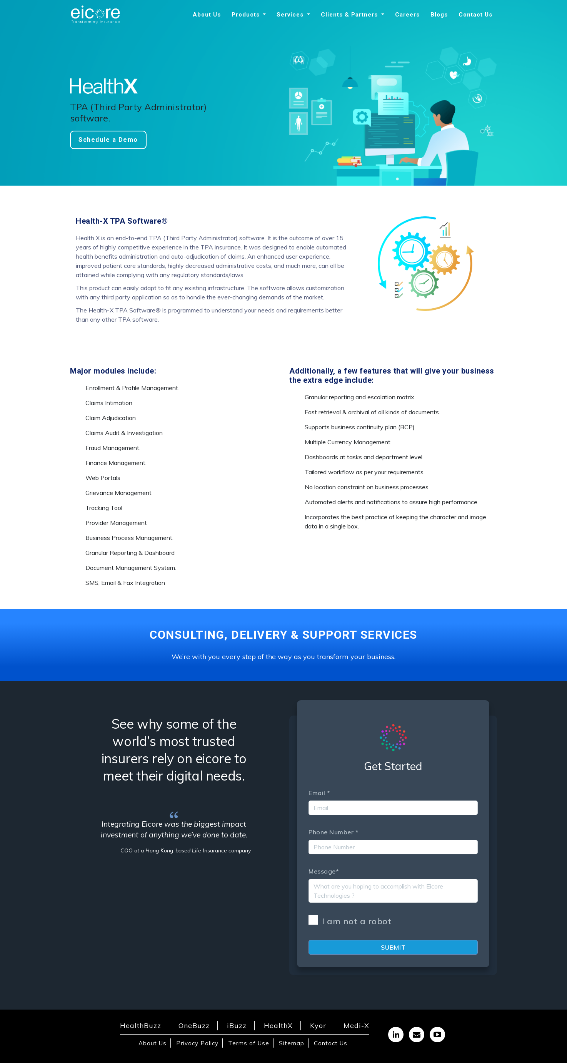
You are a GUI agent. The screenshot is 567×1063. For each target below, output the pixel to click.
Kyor (318, 1025)
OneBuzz (194, 1025)
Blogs (439, 14)
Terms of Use (248, 1043)
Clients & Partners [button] (350, 14)
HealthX (278, 1025)
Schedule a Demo (108, 139)
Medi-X (356, 1025)
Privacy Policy (197, 1043)
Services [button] (291, 14)
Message (324, 871)
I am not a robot (350, 921)
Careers (407, 14)
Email (319, 793)
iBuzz (237, 1025)
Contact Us (475, 14)
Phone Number (334, 832)
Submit (393, 947)
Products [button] (247, 14)
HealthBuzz (140, 1025)
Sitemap (291, 1043)
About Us (207, 14)
